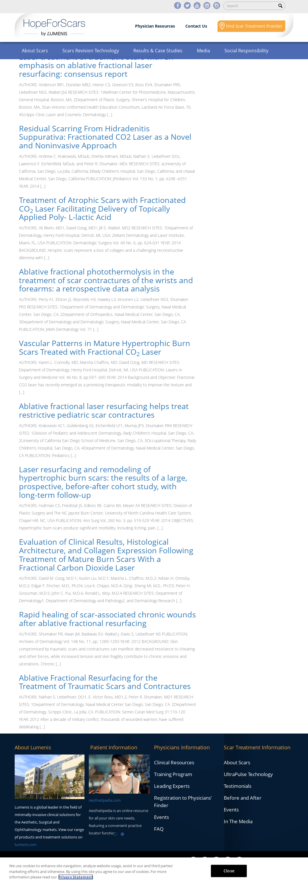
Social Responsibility (246, 50)
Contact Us (196, 26)
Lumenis (54, 27)
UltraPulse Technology (248, 774)
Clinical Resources (174, 762)
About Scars (35, 50)
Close (229, 870)
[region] (154, 870)
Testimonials (237, 786)
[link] (107, 65)
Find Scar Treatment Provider (254, 26)
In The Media (238, 821)
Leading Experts (172, 786)
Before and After (242, 797)
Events (161, 817)
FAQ (158, 829)
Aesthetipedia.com (105, 800)
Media (203, 50)
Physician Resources (155, 26)
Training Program (173, 774)
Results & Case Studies (157, 50)
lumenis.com (25, 844)
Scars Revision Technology (90, 50)
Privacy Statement (75, 877)
